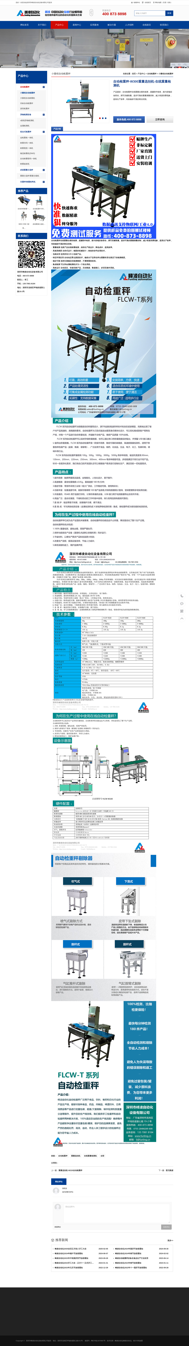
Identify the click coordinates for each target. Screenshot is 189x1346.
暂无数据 (169, 1170)
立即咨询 (160, 119)
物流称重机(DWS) (27, 153)
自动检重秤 (32, 87)
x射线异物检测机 (27, 120)
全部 (102, 1156)
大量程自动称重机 (27, 98)
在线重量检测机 (90, 1156)
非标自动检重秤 (26, 103)
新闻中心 (77, 25)
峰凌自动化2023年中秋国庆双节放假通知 (80, 1258)
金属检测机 (24, 126)
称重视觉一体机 (26, 148)
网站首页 (24, 25)
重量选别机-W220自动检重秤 (70, 1170)
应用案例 (94, 25)
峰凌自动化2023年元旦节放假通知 (80, 1267)
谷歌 (169, 2)
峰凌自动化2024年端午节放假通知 (80, 1253)
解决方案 (112, 25)
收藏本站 (137, 2)
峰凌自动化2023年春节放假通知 (140, 1263)
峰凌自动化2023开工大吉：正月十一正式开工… (80, 1263)
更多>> (170, 1240)
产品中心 (59, 25)
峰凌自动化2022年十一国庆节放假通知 (140, 1267)
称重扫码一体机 (26, 143)
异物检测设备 (32, 114)
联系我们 (164, 25)
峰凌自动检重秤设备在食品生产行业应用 (140, 1258)
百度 (164, 2)
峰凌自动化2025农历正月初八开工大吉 (80, 1248)
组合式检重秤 (32, 132)
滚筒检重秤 (24, 108)
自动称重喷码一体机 (28, 159)
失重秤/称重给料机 (32, 182)
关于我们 (42, 25)
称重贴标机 (24, 164)
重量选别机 (75, 1156)
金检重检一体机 (26, 138)
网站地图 (158, 2)
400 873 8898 (181, 596)
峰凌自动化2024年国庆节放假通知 (140, 1248)
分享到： (55, 1163)
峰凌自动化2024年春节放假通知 (140, 1253)
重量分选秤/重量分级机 (29, 176)
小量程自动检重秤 (27, 93)
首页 (134, 74)
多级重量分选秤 (32, 170)
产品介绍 (57, 129)
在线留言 (148, 2)
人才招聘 (129, 25)
